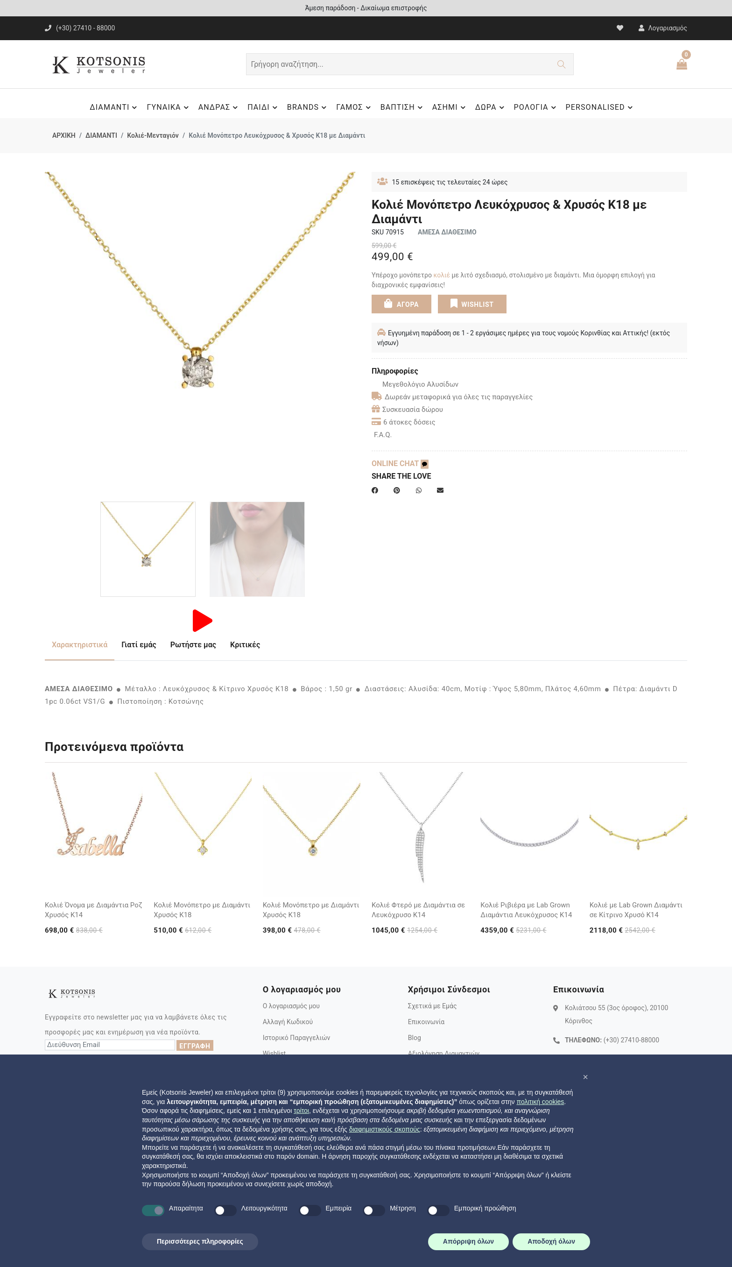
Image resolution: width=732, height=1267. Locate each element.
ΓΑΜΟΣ (354, 107)
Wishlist (274, 1053)
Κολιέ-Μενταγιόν (153, 135)
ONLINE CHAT (400, 463)
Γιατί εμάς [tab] (138, 644)
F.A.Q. (383, 435)
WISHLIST (472, 303)
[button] (585, 1076)
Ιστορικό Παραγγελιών (297, 1037)
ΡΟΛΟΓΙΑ (536, 107)
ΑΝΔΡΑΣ (219, 107)
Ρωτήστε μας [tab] (193, 644)
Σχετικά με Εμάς (432, 1006)
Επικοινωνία (426, 1022)
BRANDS (308, 107)
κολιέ (441, 275)
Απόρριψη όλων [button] (468, 1241)
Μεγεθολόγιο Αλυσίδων (415, 384)
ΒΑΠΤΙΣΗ (402, 107)
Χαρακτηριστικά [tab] (79, 644)
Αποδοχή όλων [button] (551, 1241)
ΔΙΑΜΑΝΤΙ (115, 107)
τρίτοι (301, 1110)
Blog (414, 1037)
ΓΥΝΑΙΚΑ (169, 107)
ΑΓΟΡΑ (401, 303)
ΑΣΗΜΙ (450, 107)
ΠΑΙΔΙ (263, 107)
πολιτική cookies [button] (540, 1101)
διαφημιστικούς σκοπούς (384, 1129)
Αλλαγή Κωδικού (288, 1022)
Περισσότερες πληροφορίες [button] (200, 1241)
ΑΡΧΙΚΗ (64, 135)
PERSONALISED (600, 107)
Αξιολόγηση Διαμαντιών (444, 1053)
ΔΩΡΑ (491, 107)
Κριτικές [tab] (245, 644)
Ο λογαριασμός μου (291, 1006)
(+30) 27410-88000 (631, 1040)
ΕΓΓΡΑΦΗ (194, 1046)
